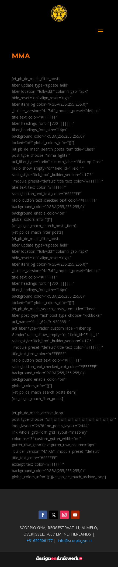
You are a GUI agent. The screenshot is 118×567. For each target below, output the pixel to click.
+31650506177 (39, 540)
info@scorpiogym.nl (75, 540)
